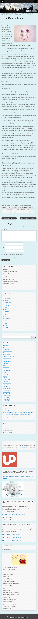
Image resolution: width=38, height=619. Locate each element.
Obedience (12, 14)
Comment (4, 229)
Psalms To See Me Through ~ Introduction (11, 537)
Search (3, 335)
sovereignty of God (6, 211)
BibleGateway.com (6, 449)
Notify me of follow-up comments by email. (13, 254)
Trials (6, 323)
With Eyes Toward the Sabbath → (28, 218)
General (23, 13)
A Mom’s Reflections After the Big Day (24, 414)
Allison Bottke (6, 345)
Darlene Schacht (7, 361)
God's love (24, 207)
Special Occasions (28, 14)
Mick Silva (5, 386)
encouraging (4, 207)
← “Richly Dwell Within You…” (9, 218)
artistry (8, 205)
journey (7, 209)
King (11, 209)
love (14, 209)
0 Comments (17, 20)
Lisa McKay (5, 381)
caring (13, 205)
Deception (7, 300)
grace (29, 207)
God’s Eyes (12, 416)
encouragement (27, 205)
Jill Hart (5, 376)
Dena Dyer (5, 363)
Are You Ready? (17, 409)
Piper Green (6, 390)
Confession (8, 13)
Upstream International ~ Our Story (11, 476)
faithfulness (14, 207)
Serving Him (20, 14)
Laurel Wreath (6, 379)
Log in (6, 427)
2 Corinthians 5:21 (23, 447)
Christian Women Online (18, 616)
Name (3, 243)
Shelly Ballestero (7, 395)
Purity (16, 14)
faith (9, 207)
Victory (12, 16)
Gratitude (31, 13)
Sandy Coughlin (6, 393)
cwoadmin (5, 359)
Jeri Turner (5, 374)
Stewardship (4, 16)
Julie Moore (5, 377)
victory (27, 211)
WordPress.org (8, 432)
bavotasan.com (25, 617)
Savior (28, 209)
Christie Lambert (7, 358)
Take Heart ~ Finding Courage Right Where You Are (14, 514)
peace (18, 209)
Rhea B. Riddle (5, 20)
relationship (23, 209)
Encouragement (15, 13)
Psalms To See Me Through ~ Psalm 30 (11, 534)
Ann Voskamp (6, 349)
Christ (16, 205)
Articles (3, 13)
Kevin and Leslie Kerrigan (19, 410)
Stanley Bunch (8, 410)
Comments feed (8, 430)
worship (31, 211)
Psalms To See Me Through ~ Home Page (11, 540)
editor (4, 365)
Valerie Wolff (6, 400)
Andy (4, 347)
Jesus (3, 209)
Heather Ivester (6, 368)
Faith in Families (8, 305)
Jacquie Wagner (7, 370)
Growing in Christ (6, 14)
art (5, 205)
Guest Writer (6, 367)
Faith (20, 13)
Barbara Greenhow (7, 351)
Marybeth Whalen (7, 383)
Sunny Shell (6, 397)
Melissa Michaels (7, 384)
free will (19, 207)
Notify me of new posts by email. (10, 257)
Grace (27, 13)
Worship (16, 16)
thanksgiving (18, 211)
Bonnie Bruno (6, 352)
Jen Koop (5, 372)
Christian (21, 205)
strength (13, 211)
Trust (9, 16)
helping (33, 207)
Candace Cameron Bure (8, 356)
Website (3, 251)
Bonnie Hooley (6, 354)
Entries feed (7, 428)
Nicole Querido (6, 388)
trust (24, 211)
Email (3, 247)
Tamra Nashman (7, 399)
